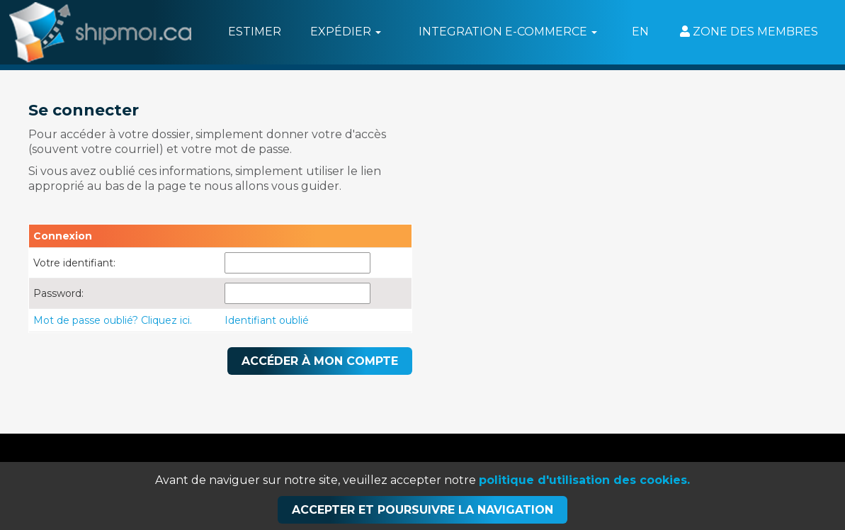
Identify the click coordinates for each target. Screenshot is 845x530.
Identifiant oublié (267, 320)
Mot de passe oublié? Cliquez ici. (112, 320)
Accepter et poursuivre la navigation (422, 510)
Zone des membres (749, 31)
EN (640, 31)
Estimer (254, 31)
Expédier (345, 31)
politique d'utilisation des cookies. (584, 480)
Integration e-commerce (508, 31)
